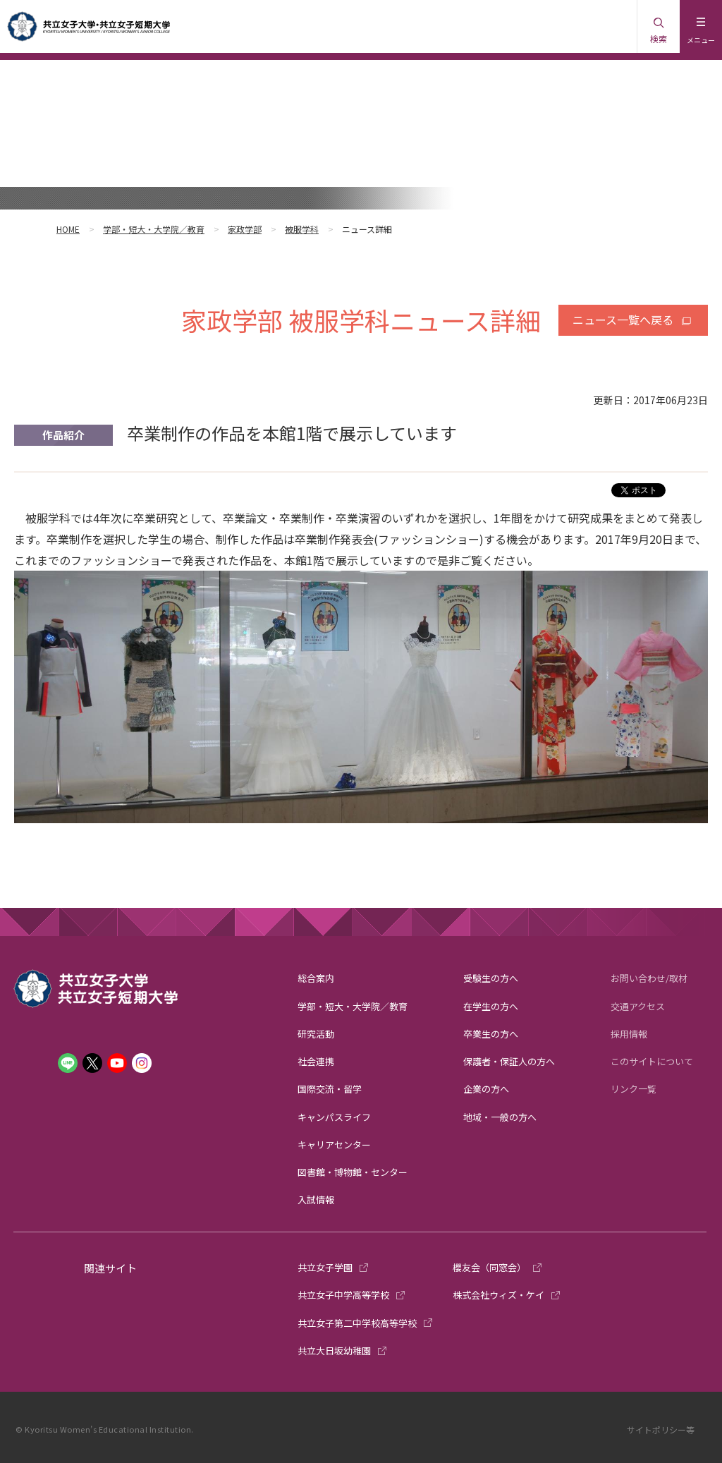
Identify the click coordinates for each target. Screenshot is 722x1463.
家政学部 (245, 229)
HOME (68, 229)
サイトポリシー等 (661, 1429)
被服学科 (302, 229)
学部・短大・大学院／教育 (153, 229)
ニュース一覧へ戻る (623, 319)
